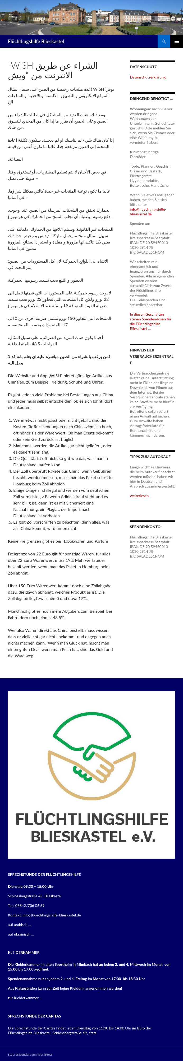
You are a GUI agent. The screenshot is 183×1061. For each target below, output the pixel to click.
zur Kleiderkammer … (25, 997)
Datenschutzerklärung (148, 77)
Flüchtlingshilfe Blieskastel (36, 41)
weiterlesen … (141, 495)
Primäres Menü (176, 41)
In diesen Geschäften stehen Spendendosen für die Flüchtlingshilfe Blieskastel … (150, 321)
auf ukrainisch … (21, 934)
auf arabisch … (19, 924)
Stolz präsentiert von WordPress (30, 1054)
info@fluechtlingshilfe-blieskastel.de (148, 211)
